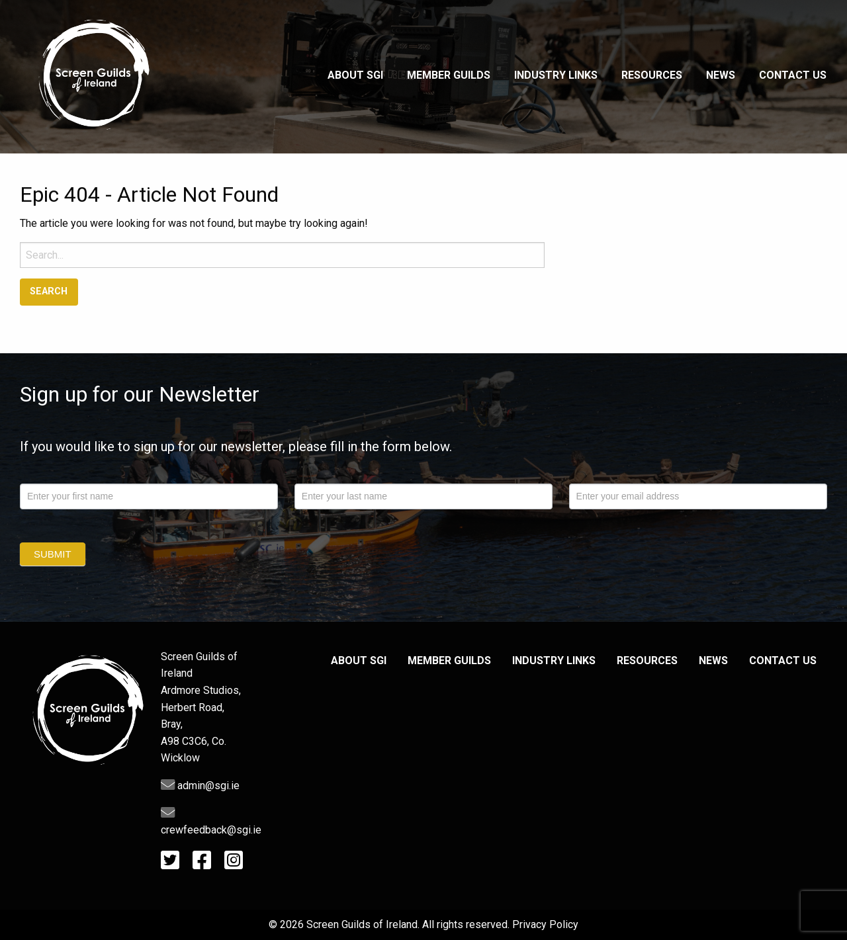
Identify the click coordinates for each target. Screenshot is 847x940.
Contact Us (792, 75)
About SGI (355, 75)
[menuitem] (355, 77)
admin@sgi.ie (200, 785)
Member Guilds (448, 75)
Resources (651, 75)
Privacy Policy (545, 924)
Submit (52, 554)
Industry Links (556, 75)
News (720, 75)
